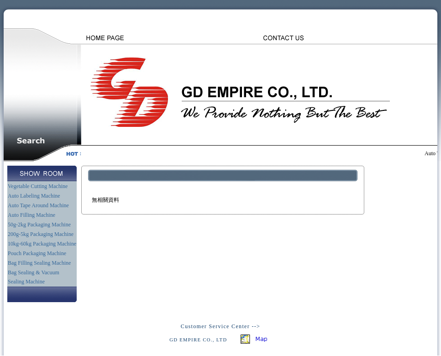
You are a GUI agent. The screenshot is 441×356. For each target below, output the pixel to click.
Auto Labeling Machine (34, 196)
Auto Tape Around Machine (38, 205)
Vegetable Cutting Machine (38, 186)
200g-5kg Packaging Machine (41, 234)
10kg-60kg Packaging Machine (42, 244)
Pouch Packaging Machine (37, 253)
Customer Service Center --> (220, 326)
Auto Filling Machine (31, 215)
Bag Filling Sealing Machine (39, 263)
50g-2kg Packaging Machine (39, 224)
